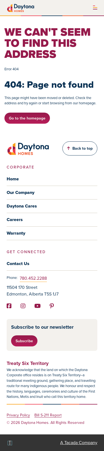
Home (13, 179)
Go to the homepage (27, 118)
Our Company (20, 192)
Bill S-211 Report (48, 415)
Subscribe (24, 341)
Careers (15, 219)
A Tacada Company (78, 442)
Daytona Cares (22, 206)
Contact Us (18, 263)
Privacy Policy (18, 415)
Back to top (80, 148)
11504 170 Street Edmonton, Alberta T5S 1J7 (33, 290)
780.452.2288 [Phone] (33, 278)
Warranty (16, 233)
